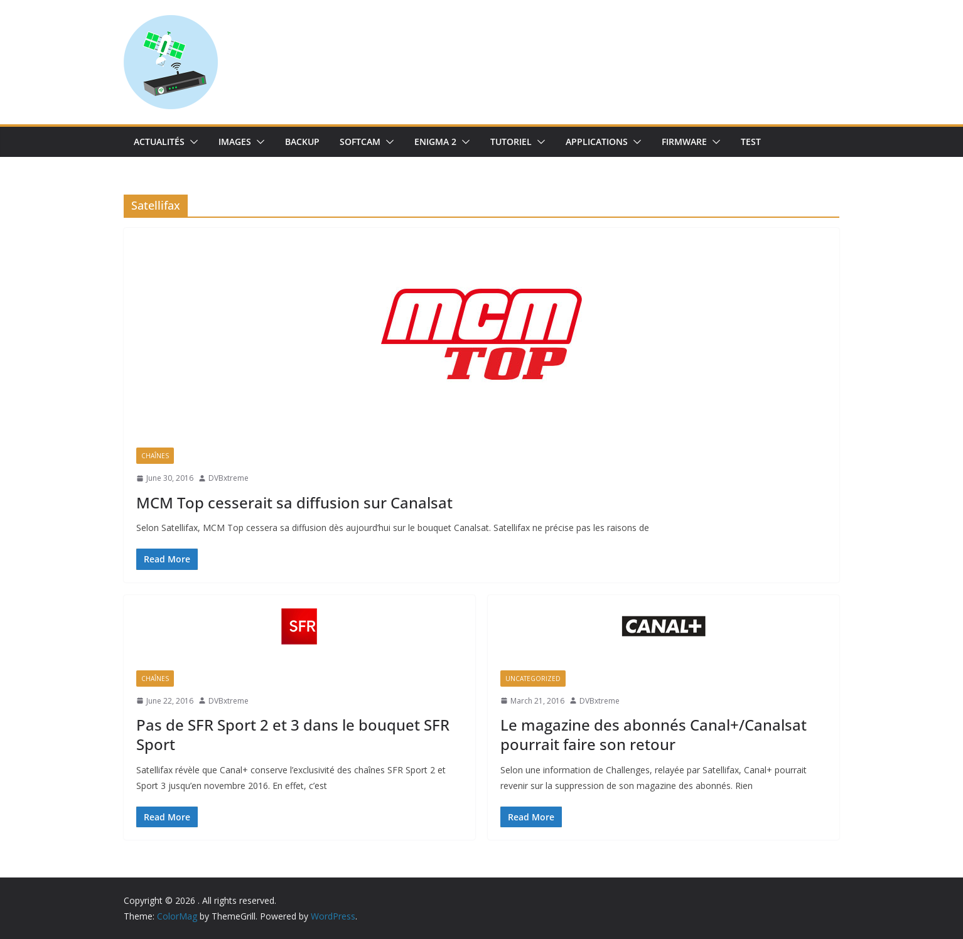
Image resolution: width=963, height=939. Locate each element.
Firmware (684, 142)
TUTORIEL (511, 142)
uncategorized (533, 678)
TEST (751, 142)
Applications (597, 142)
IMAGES (234, 142)
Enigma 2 (435, 142)
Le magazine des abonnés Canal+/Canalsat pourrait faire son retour (653, 734)
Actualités (159, 142)
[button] (191, 142)
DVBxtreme (228, 478)
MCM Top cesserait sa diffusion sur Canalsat (294, 502)
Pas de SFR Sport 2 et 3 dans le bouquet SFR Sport (292, 734)
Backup (302, 142)
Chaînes (155, 455)
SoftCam (360, 142)
